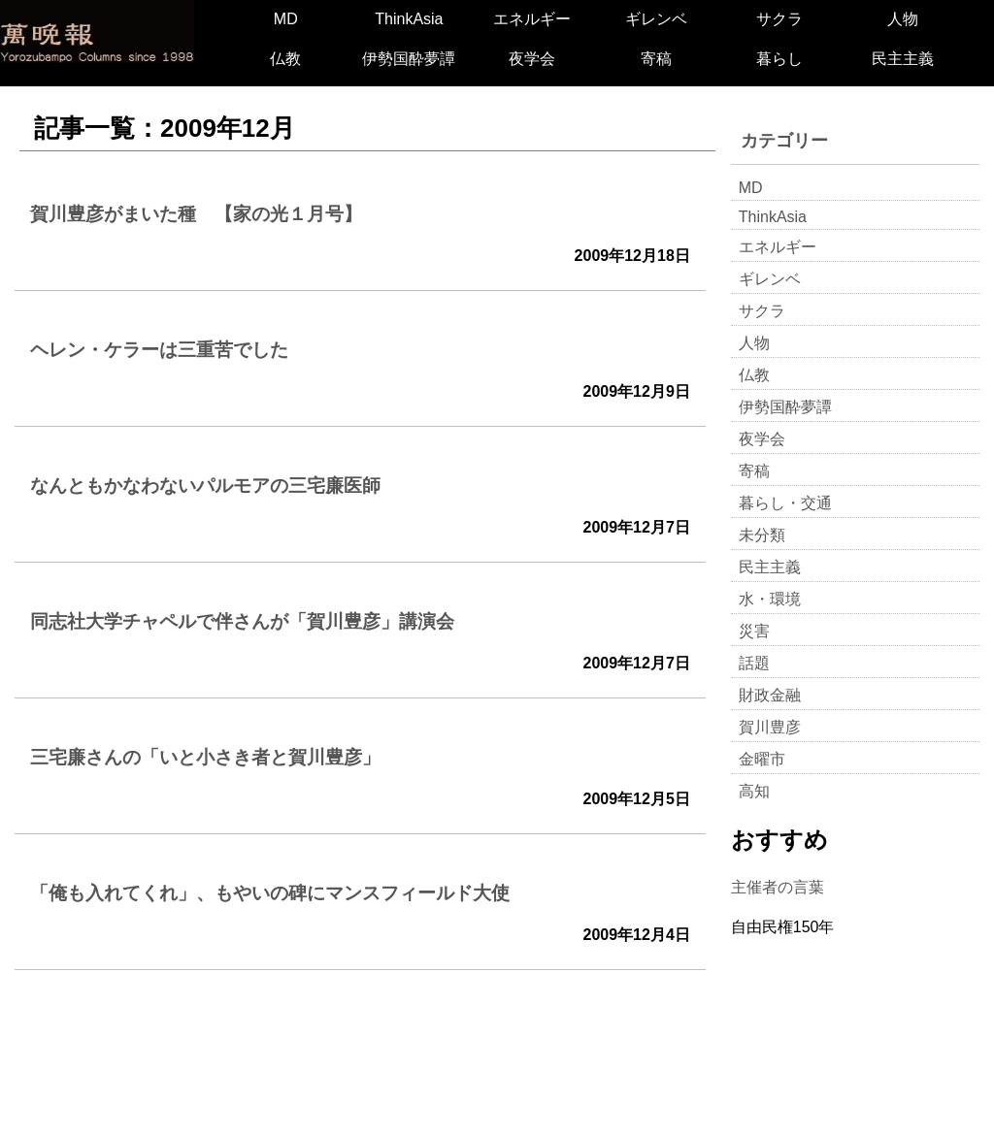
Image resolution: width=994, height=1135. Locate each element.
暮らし (779, 58)
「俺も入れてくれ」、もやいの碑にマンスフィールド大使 (270, 893)
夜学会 (532, 58)
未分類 (762, 535)
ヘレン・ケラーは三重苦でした (159, 350)
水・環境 (770, 599)
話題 (754, 663)
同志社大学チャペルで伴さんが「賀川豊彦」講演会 (242, 621)
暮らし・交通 (785, 503)
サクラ (779, 19)
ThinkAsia (409, 19)
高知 (754, 791)
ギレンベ (656, 19)
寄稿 (656, 58)
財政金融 (770, 695)
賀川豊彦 (770, 727)
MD (286, 19)
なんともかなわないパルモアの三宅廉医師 (205, 485)
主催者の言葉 (777, 887)
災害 (754, 631)
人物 (902, 19)
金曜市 (762, 759)
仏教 (285, 58)
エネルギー (532, 19)
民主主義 (903, 58)
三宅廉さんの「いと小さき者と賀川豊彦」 (205, 757)
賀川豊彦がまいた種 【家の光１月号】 (196, 214)
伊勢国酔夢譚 (408, 58)
